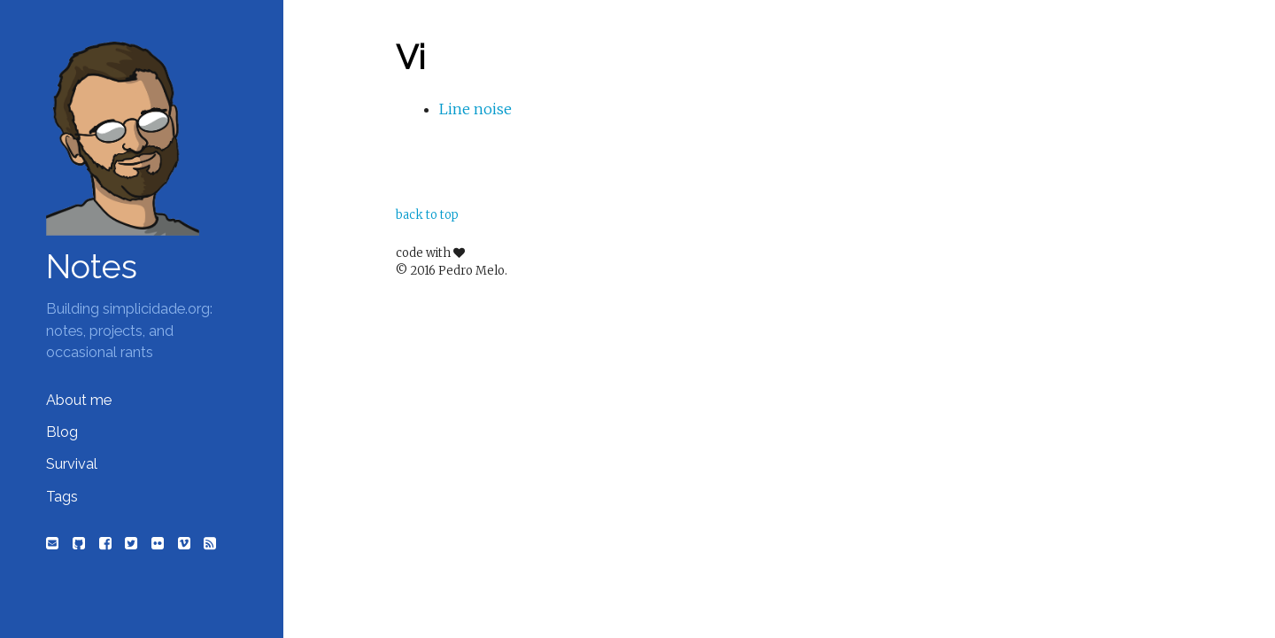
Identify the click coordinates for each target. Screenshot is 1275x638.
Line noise (475, 109)
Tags (62, 496)
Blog (62, 432)
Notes (91, 266)
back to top (427, 214)
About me (79, 400)
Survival (71, 463)
